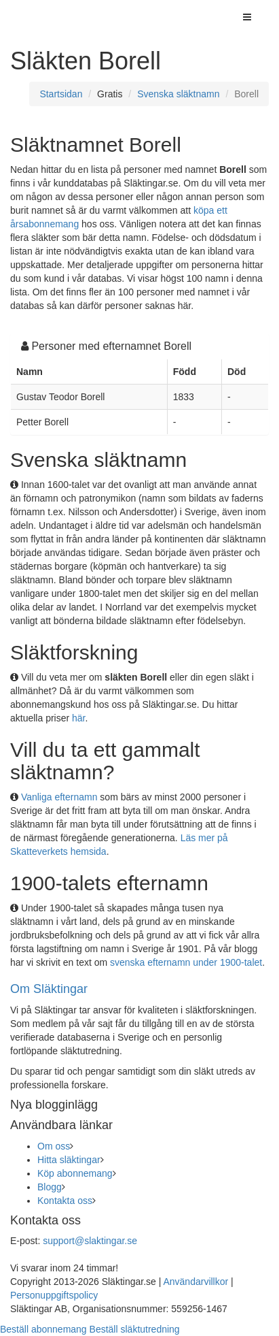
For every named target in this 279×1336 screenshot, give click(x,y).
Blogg (49, 1187)
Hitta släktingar (68, 1159)
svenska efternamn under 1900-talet (186, 962)
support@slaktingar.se (90, 1240)
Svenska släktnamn (178, 93)
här (78, 718)
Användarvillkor (195, 1281)
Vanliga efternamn (59, 797)
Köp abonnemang (75, 1173)
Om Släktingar (49, 989)
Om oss (53, 1146)
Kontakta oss (64, 1200)
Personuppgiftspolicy (54, 1295)
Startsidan (60, 93)
